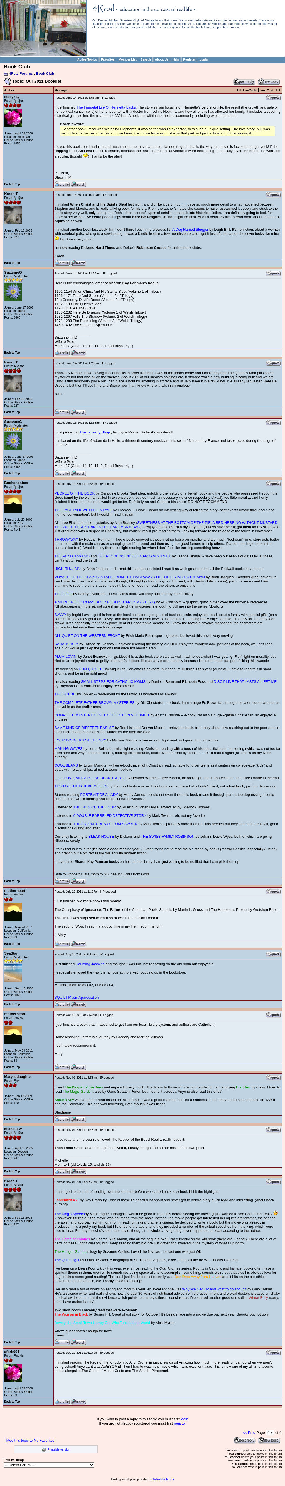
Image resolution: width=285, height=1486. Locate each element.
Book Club (45, 73)
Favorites (108, 59)
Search (146, 59)
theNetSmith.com (163, 1479)
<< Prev (249, 1432)
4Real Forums (21, 73)
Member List (128, 59)
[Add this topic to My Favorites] (30, 1440)
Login (203, 59)
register (180, 1423)
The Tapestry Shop (95, 432)
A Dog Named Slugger (190, 229)
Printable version (58, 1449)
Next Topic (267, 90)
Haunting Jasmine (90, 964)
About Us (161, 59)
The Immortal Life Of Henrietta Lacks (106, 107)
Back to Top (12, 184)
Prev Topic (250, 90)
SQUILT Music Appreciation (77, 997)
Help (176, 59)
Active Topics (87, 59)
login (184, 1419)
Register (189, 59)
